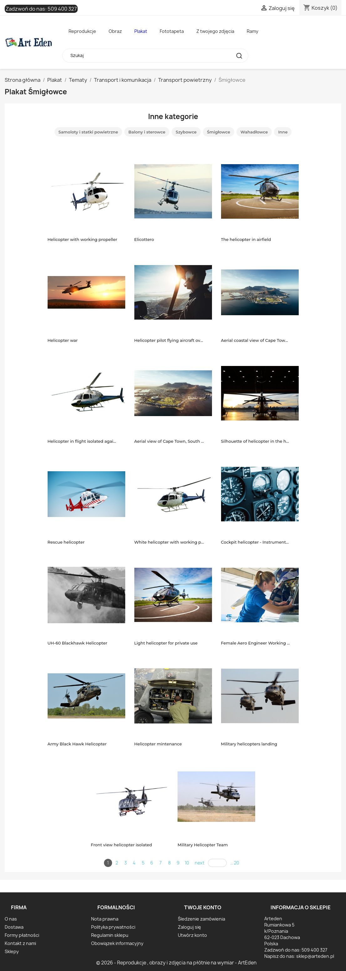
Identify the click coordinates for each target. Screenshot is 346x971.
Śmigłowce (218, 131)
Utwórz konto (192, 935)
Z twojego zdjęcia (215, 31)
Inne (282, 131)
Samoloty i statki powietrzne (88, 131)
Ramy (252, 31)
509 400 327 (62, 8)
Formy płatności (22, 935)
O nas (11, 919)
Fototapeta (172, 31)
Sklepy (12, 951)
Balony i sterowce (146, 131)
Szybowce (186, 131)
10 (187, 863)
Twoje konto (202, 907)
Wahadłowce (254, 131)
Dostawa (14, 927)
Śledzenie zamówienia (201, 919)
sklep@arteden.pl (315, 956)
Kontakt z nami (20, 943)
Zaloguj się (189, 927)
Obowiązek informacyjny (117, 943)
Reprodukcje (82, 31)
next (199, 863)
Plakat (140, 31)
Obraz (115, 31)
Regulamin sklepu (109, 935)
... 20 (234, 863)
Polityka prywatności (113, 927)
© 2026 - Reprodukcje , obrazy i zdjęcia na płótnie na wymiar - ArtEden (176, 962)
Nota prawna (104, 919)
